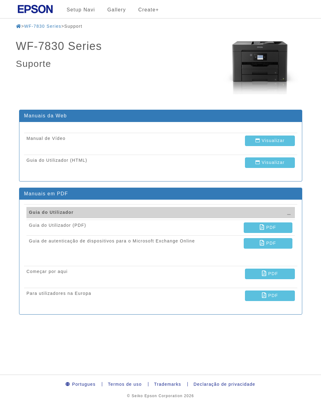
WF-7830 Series (42, 26)
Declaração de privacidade (224, 384)
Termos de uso (125, 384)
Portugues (80, 384)
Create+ (148, 9)
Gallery (116, 9)
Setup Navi (81, 9)
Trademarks (167, 384)
